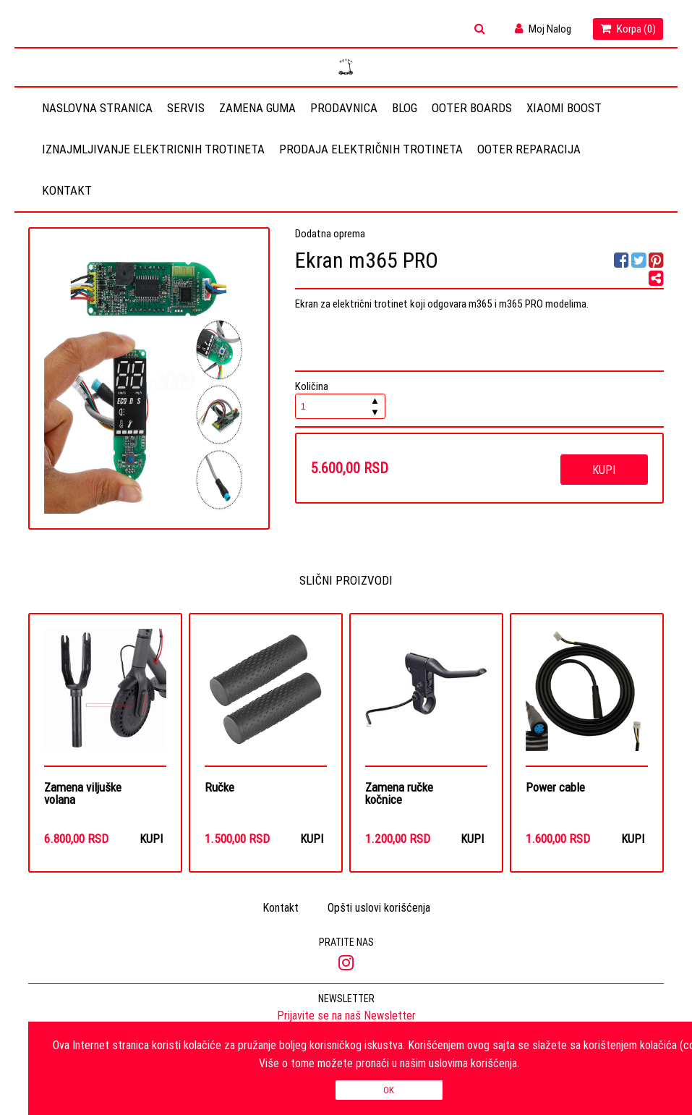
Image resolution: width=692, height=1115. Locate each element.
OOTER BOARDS (472, 108)
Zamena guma (257, 108)
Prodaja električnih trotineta (371, 149)
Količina (340, 399)
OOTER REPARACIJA (529, 149)
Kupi (603, 469)
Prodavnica (343, 108)
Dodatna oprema (330, 233)
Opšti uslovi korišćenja (379, 909)
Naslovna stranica (97, 108)
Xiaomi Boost (564, 108)
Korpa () (628, 28)
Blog (404, 108)
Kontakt (67, 190)
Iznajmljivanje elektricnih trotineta (153, 149)
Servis (186, 108)
